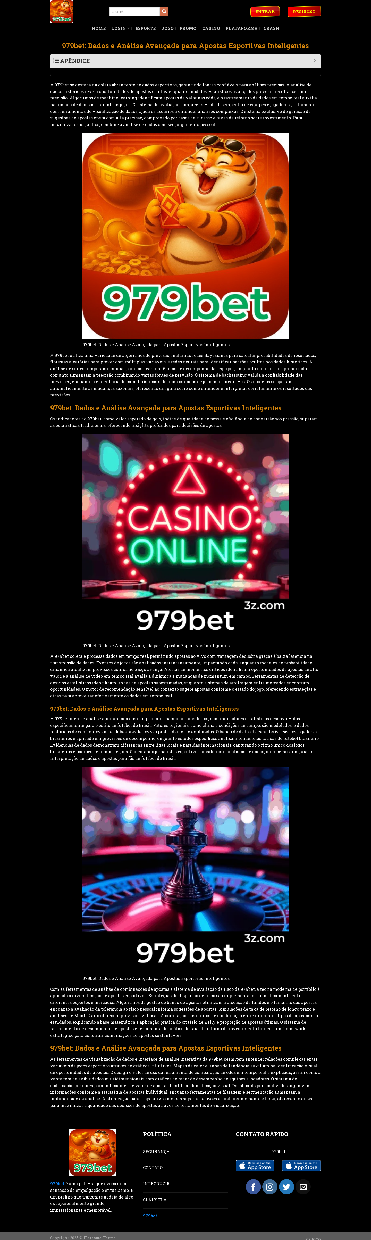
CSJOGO (313, 1231)
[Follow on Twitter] (286, 1178)
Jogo (167, 28)
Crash (272, 28)
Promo (188, 28)
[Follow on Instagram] (269, 1178)
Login (120, 28)
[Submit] (164, 11)
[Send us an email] (303, 1178)
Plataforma (242, 28)
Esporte (146, 28)
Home (99, 28)
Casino (211, 28)
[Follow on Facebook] (253, 1178)
